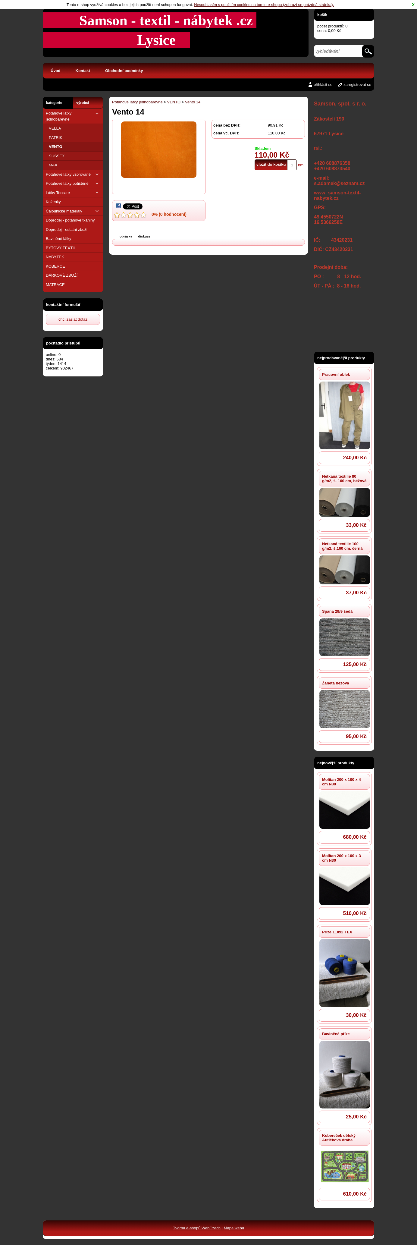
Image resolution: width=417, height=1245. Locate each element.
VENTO (55, 146)
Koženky (53, 202)
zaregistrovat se (357, 84)
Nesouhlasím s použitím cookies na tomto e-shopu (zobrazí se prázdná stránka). (264, 4)
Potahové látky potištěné (73, 183)
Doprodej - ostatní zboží (66, 229)
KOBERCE (55, 266)
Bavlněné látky (58, 238)
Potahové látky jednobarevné (73, 115)
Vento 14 (192, 102)
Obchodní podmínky (124, 70)
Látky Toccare (73, 193)
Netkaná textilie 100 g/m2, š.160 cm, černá (342, 546)
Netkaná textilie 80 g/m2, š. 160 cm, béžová (344, 478)
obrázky (126, 236)
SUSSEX (57, 156)
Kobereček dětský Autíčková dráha (339, 1137)
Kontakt (83, 70)
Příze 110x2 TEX (337, 932)
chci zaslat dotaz (72, 319)
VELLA (55, 128)
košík (322, 14)
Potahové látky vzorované (73, 174)
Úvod (56, 70)
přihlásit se (323, 84)
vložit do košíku (271, 164)
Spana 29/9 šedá (337, 611)
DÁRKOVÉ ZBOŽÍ (61, 275)
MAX (53, 165)
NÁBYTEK (55, 257)
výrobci (82, 103)
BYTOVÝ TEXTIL (61, 248)
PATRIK (55, 137)
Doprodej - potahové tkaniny (70, 220)
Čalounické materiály (73, 211)
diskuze (144, 236)
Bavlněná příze (336, 1034)
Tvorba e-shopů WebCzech (197, 1228)
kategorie (54, 103)
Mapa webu (234, 1228)
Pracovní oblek (336, 374)
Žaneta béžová (335, 683)
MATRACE (55, 284)
